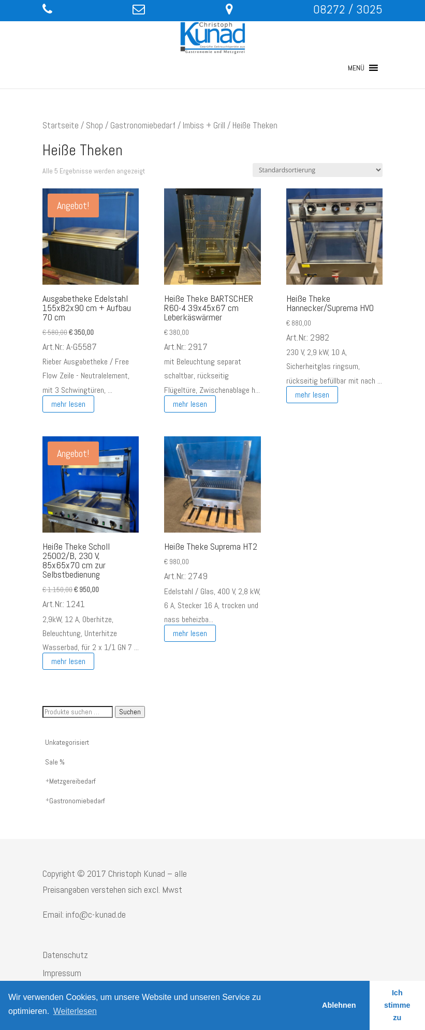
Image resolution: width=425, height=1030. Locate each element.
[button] (356, 68)
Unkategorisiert (67, 742)
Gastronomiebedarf (142, 125)
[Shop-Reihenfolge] (318, 170)
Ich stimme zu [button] (397, 1005)
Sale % (55, 762)
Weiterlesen (75, 1011)
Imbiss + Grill (204, 125)
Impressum (61, 973)
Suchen (130, 712)
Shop (94, 125)
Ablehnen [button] (339, 1005)
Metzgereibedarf (72, 781)
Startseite (60, 125)
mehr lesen (68, 404)
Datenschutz (65, 955)
